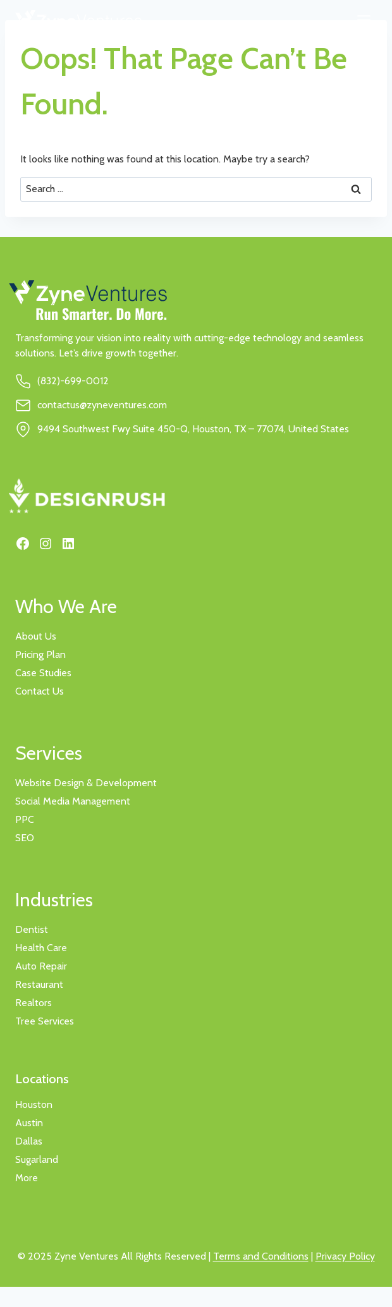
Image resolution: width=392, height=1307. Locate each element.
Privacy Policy (345, 1256)
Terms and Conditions (261, 1256)
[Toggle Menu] (364, 20)
